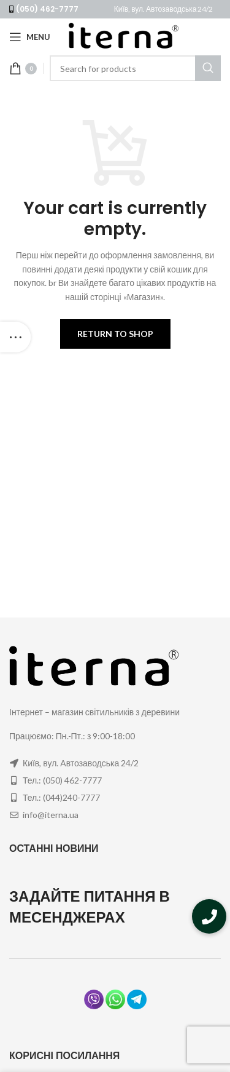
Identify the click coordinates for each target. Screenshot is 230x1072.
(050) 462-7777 (47, 9)
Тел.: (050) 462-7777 (62, 780)
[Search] (135, 68)
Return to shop (115, 333)
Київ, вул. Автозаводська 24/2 (163, 9)
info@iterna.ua (51, 814)
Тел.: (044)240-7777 (61, 797)
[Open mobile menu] (29, 37)
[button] (209, 916)
